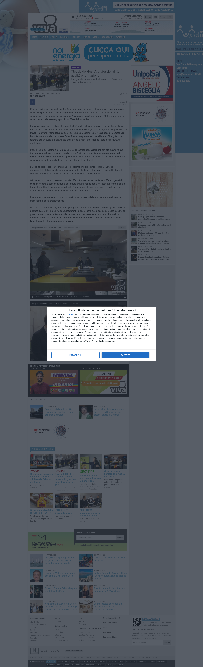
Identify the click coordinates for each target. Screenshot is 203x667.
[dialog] (101, 334)
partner (71, 314)
